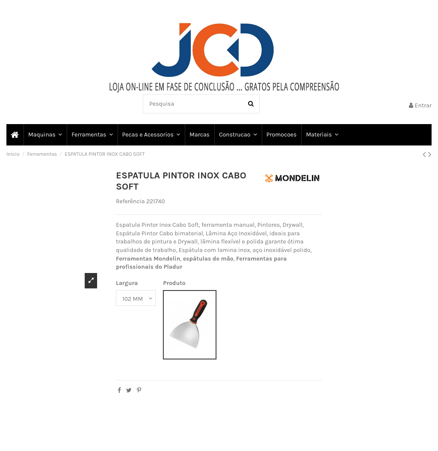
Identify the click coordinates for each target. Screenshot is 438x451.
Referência (130, 201)
